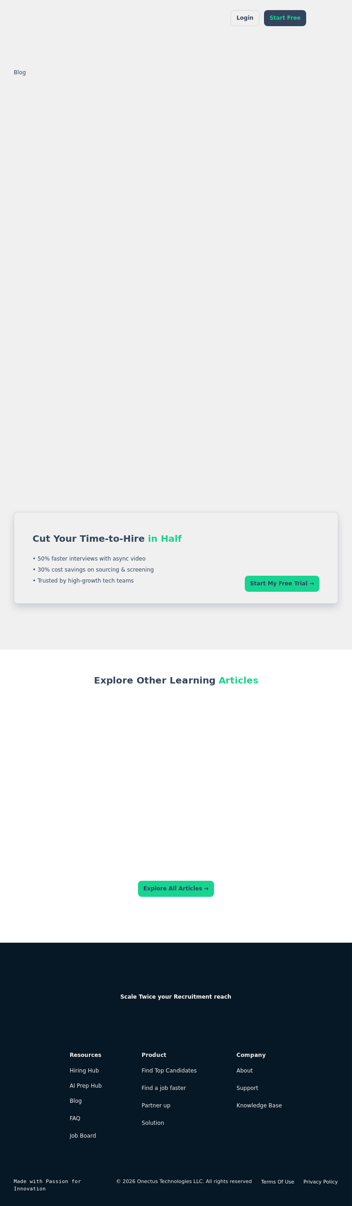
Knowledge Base (259, 1106)
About (244, 1071)
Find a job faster (164, 1088)
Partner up (156, 1106)
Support (247, 1088)
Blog (20, 72)
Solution (153, 1123)
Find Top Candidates (169, 1071)
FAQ (75, 1119)
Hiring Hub (84, 1071)
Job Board (83, 1136)
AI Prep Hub (86, 1086)
